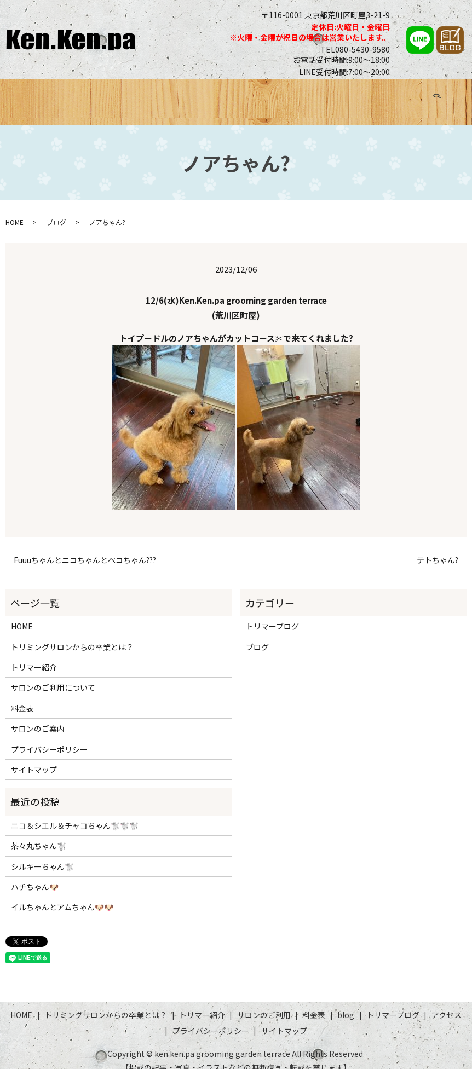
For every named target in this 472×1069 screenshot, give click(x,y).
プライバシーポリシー (49, 736)
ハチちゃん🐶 (35, 873)
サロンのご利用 (260, 95)
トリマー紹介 (205, 95)
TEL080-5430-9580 (355, 49)
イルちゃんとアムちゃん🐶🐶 (62, 893)
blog (345, 1001)
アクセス (418, 95)
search (451, 93)
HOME (33, 95)
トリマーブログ (371, 95)
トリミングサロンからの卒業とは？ (113, 95)
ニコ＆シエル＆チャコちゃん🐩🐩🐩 (75, 812)
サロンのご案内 (38, 715)
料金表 (303, 95)
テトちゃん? (437, 547)
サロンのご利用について (53, 674)
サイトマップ (34, 756)
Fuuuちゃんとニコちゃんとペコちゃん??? (85, 547)
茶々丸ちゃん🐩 (38, 832)
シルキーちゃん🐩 (42, 853)
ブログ (329, 95)
